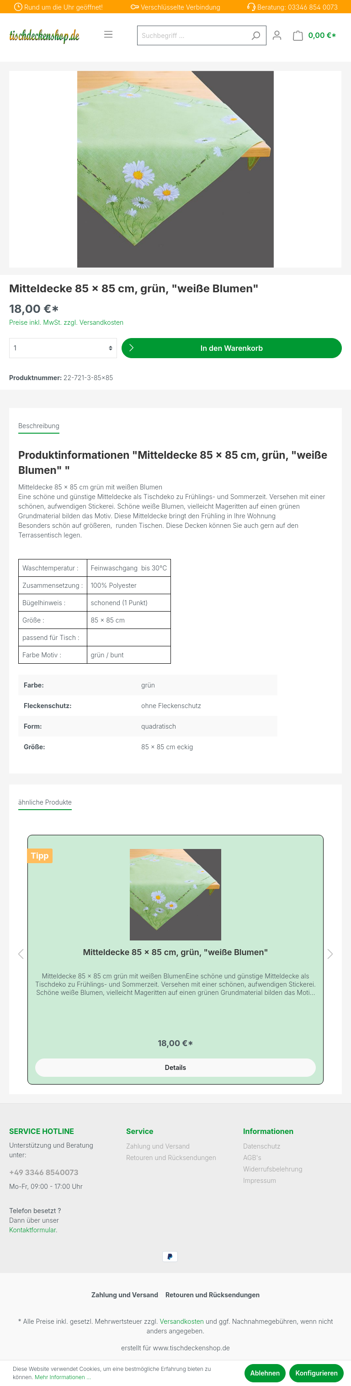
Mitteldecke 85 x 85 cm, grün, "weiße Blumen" (175, 952)
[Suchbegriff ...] (191, 35)
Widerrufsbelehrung (273, 1169)
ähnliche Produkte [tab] (45, 802)
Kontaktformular (32, 1230)
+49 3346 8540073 (44, 1172)
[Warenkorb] (314, 35)
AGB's (252, 1157)
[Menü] (108, 34)
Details (175, 1067)
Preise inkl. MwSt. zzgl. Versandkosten (66, 322)
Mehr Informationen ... (63, 1377)
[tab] (38, 425)
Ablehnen (265, 1373)
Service (140, 1131)
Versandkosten (182, 1321)
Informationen (268, 1131)
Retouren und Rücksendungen (171, 1157)
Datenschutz (262, 1146)
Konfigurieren (316, 1373)
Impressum (259, 1180)
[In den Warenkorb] (232, 348)
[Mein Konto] (276, 35)
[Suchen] (255, 35)
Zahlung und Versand (158, 1146)
